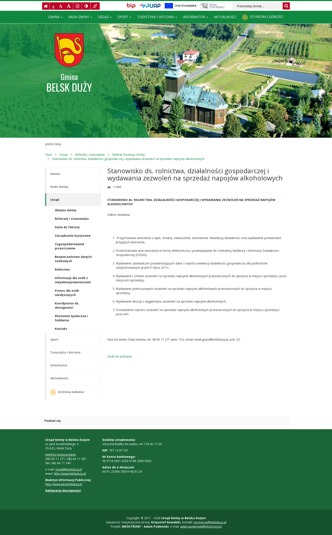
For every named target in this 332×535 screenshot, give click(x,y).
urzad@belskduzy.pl (68, 469)
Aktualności (225, 17)
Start (48, 155)
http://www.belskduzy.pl (70, 474)
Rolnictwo (62, 269)
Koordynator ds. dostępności (67, 305)
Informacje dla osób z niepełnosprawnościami (73, 280)
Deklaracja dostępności (63, 490)
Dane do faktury (67, 227)
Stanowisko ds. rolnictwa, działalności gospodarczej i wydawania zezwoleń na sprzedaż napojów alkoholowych (128, 159)
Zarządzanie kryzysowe (73, 236)
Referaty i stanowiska (90, 155)
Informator (195, 17)
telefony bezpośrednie (60, 454)
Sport (124, 17)
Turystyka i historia (157, 17)
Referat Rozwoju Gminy (128, 155)
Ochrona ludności (263, 17)
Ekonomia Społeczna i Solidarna (71, 318)
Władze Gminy (65, 210)
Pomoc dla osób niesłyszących (67, 293)
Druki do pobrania (119, 356)
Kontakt (61, 329)
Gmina (55, 17)
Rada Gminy (80, 17)
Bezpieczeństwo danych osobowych (73, 259)
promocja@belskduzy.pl (210, 522)
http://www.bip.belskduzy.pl (63, 484)
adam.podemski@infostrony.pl (201, 526)
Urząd (105, 17)
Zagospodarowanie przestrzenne (69, 246)
